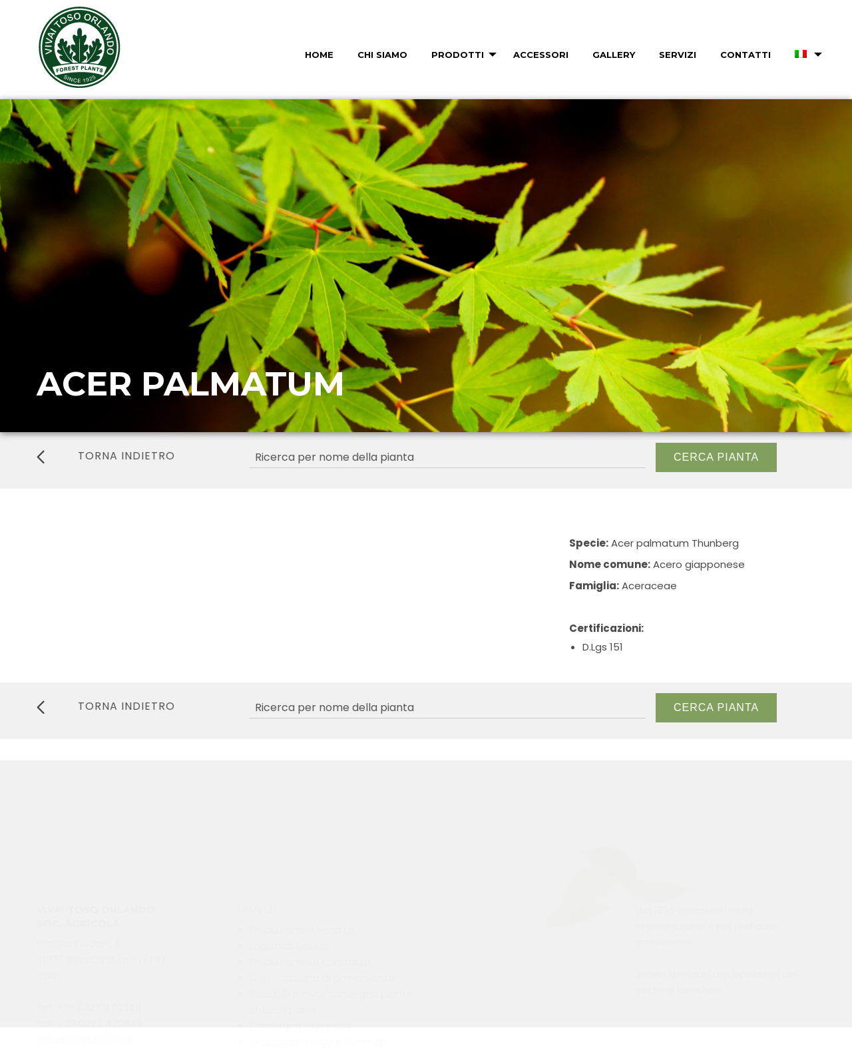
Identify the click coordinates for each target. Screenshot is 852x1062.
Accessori (540, 54)
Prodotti (457, 54)
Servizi (677, 54)
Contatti (745, 54)
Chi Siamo (382, 54)
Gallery (613, 54)
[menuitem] (318, 55)
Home (319, 54)
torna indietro (106, 456)
